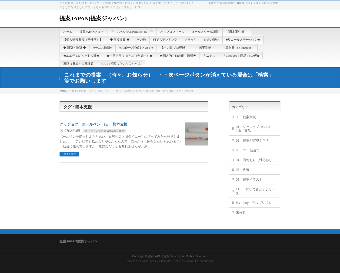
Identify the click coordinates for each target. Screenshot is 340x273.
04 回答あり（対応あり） (255, 160)
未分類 (241, 212)
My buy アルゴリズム (253, 203)
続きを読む (70, 154)
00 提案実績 (246, 117)
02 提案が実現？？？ (252, 140)
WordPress (149, 261)
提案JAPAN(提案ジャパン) (93, 18)
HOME (63, 91)
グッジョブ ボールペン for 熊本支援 (93, 124)
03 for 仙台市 (248, 150)
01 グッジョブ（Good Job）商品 (104, 131)
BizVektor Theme (170, 261)
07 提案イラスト (249, 179)
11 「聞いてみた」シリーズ (255, 191)
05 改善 (242, 170)
